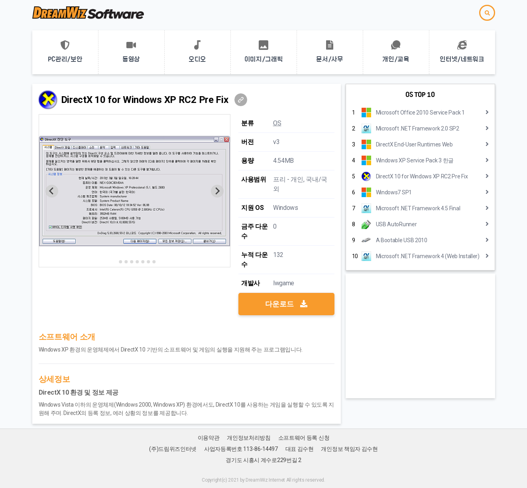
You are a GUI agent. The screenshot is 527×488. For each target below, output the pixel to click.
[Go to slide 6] (142, 261)
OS (277, 123)
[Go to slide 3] (126, 261)
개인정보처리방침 (249, 438)
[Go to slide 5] (137, 261)
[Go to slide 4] (131, 261)
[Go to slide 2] (120, 261)
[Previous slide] (51, 191)
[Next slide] (217, 191)
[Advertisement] (420, 336)
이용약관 (209, 438)
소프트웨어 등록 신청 (304, 438)
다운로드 (286, 304)
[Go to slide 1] (115, 261)
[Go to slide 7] (148, 261)
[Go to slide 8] (153, 261)
